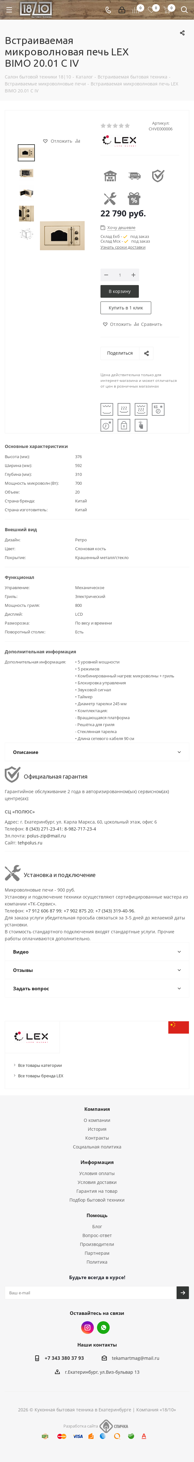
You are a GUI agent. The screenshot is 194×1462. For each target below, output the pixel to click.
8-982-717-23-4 (80, 829)
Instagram (87, 1327)
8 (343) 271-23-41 (44, 829)
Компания (97, 1109)
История (97, 1129)
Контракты (97, 1138)
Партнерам (97, 1253)
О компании (97, 1120)
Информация (97, 1162)
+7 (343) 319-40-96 (114, 911)
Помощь (97, 1215)
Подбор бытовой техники (97, 1200)
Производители (97, 1244)
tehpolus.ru (30, 843)
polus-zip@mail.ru (46, 836)
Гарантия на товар (97, 1191)
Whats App (103, 1327)
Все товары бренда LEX (40, 1076)
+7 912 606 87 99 (43, 911)
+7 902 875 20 (78, 911)
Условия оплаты (97, 1173)
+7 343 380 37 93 (64, 1358)
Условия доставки (97, 1182)
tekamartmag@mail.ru (135, 1358)
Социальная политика (97, 1147)
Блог (97, 1226)
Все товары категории (40, 1065)
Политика (97, 1262)
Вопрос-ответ (97, 1235)
